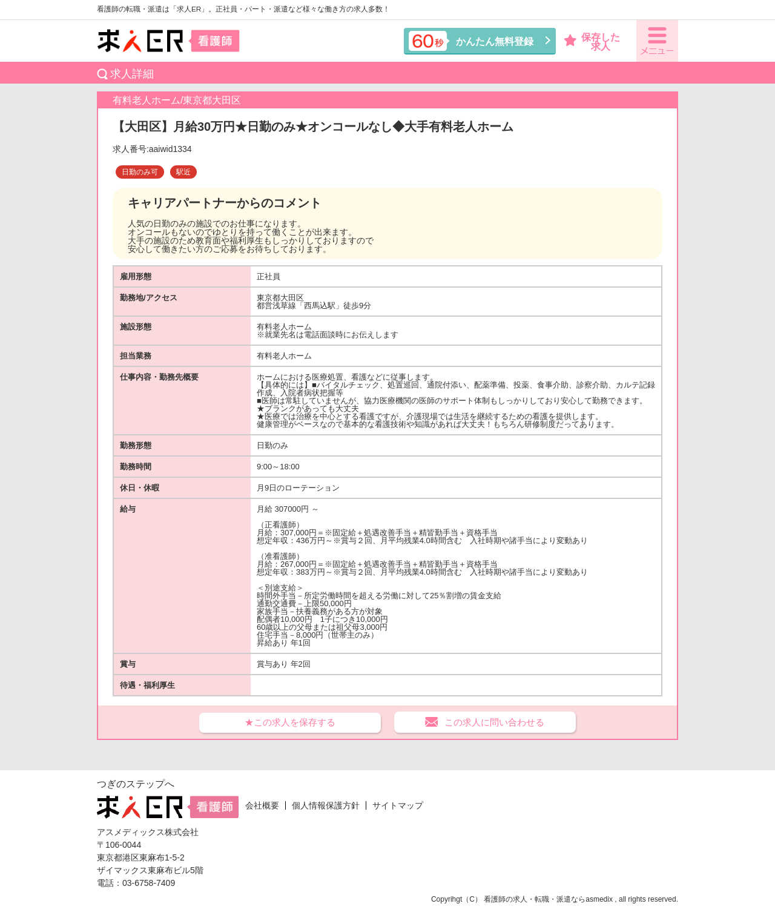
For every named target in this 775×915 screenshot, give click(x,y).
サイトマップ (397, 805)
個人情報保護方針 (326, 805)
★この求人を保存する (290, 722)
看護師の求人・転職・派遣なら (534, 899)
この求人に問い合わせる (494, 722)
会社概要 (262, 805)
